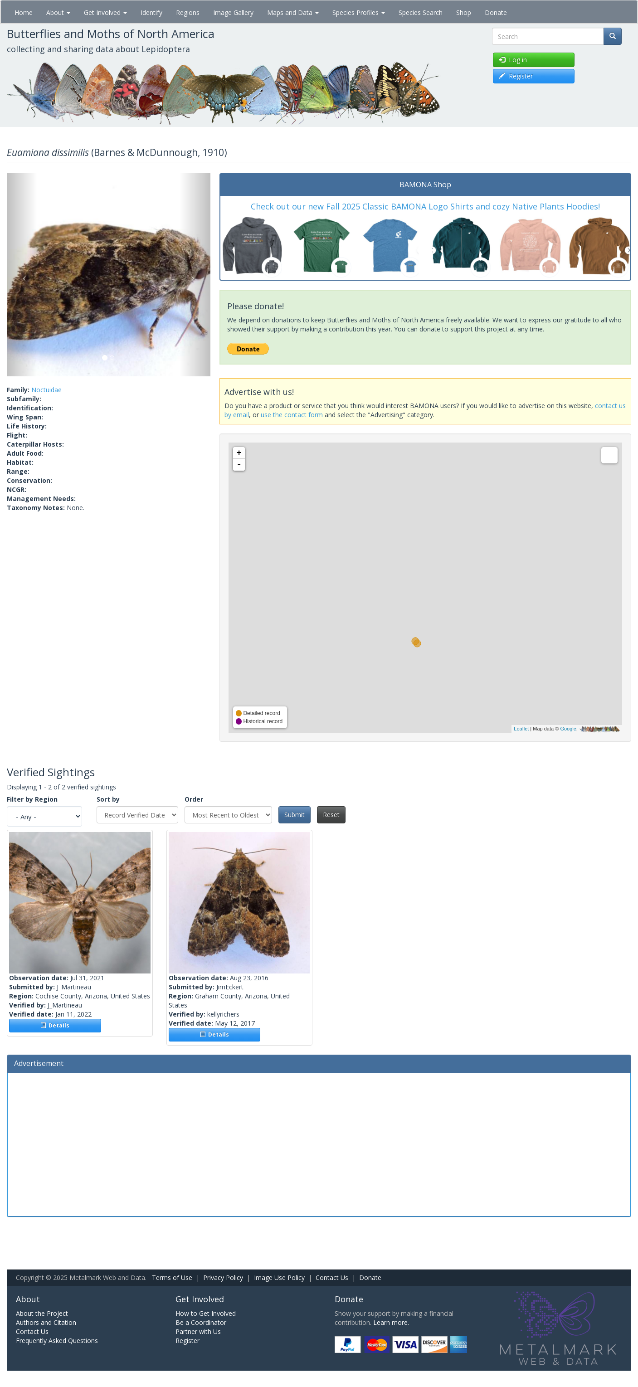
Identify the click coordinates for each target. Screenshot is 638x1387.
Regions (188, 12)
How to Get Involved (205, 1313)
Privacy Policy (223, 1277)
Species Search (421, 12)
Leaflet (521, 728)
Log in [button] (513, 59)
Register (187, 1340)
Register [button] (516, 76)
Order (194, 799)
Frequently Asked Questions (57, 1340)
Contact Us (332, 1277)
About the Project (42, 1313)
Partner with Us (198, 1331)
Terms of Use (172, 1277)
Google (568, 728)
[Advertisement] (319, 1143)
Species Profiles (358, 12)
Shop (463, 12)
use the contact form (292, 414)
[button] (22, 275)
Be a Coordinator (200, 1322)
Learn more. (391, 1322)
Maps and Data (293, 12)
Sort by (108, 799)
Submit (294, 814)
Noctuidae (46, 389)
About (58, 12)
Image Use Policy (279, 1277)
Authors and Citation (46, 1322)
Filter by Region (32, 799)
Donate (496, 12)
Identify (151, 12)
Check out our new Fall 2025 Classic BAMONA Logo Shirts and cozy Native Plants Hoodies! (425, 206)
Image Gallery (233, 12)
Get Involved (105, 12)
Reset (331, 814)
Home (24, 12)
